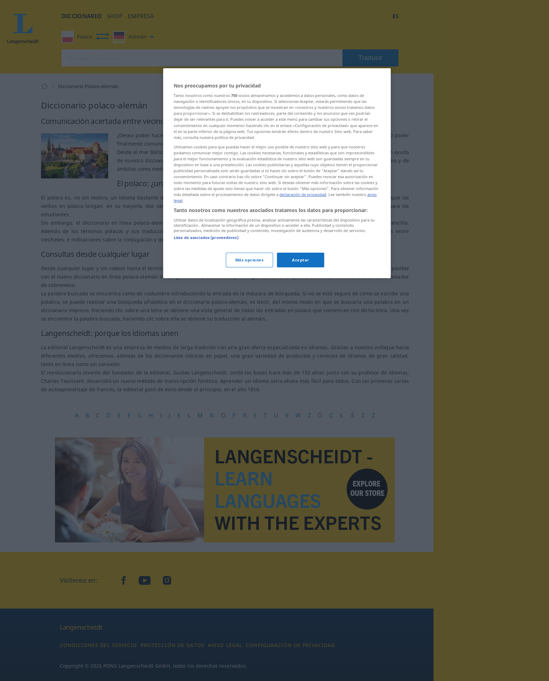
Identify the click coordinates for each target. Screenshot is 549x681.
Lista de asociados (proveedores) (206, 237)
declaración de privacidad (302, 194)
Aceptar (300, 259)
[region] (277, 173)
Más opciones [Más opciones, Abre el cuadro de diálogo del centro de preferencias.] (249, 259)
